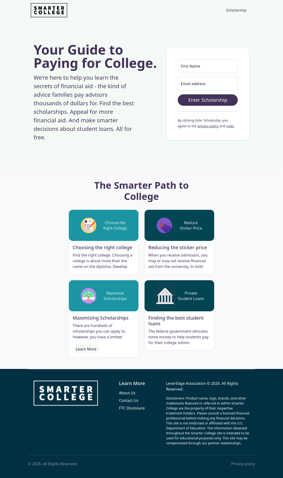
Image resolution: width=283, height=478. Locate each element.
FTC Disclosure (132, 408)
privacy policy (208, 126)
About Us (127, 392)
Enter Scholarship (207, 100)
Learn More (86, 349)
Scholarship (236, 10)
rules (230, 126)
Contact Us (128, 400)
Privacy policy (243, 463)
